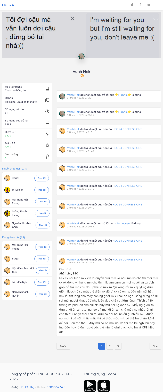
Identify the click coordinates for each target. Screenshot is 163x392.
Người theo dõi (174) (14, 168)
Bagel (15, 178)
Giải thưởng (11, 154)
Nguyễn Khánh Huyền (20, 293)
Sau (156, 346)
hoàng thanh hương (19, 213)
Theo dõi (42, 178)
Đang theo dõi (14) (13, 237)
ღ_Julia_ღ (17, 189)
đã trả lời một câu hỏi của (104, 129)
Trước (62, 346)
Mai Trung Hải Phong (20, 201)
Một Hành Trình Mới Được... (23, 270)
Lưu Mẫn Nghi (19, 282)
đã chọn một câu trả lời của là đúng (104, 94)
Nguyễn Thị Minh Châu (21, 225)
